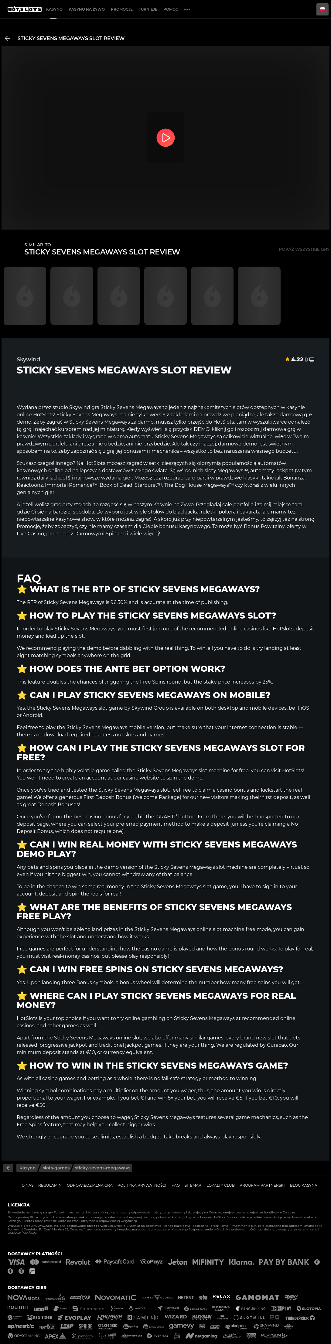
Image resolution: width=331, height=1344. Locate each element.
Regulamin (50, 1185)
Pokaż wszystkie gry (304, 249)
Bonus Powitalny (264, 526)
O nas (27, 1185)
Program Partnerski (262, 1185)
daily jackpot (52, 478)
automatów (272, 463)
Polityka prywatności (142, 1185)
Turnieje (148, 9)
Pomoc (170, 9)
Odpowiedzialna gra (90, 1185)
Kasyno (54, 9)
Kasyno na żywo (87, 9)
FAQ (176, 1185)
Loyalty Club (220, 1185)
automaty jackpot (272, 470)
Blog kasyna (303, 1185)
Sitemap (193, 1185)
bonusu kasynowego (184, 526)
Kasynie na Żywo (173, 504)
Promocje (122, 9)
